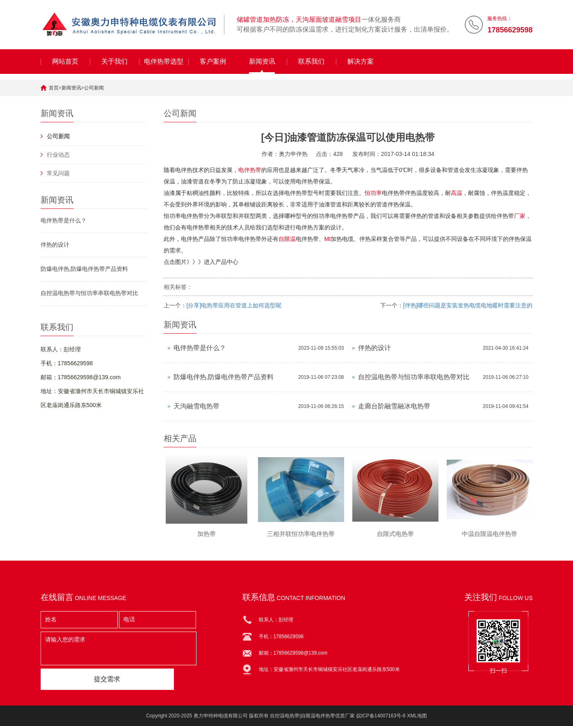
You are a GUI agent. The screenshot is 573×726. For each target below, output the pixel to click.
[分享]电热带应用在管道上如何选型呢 (234, 305)
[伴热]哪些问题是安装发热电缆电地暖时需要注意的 (468, 305)
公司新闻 (94, 88)
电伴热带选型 (163, 61)
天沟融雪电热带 (196, 406)
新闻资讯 (262, 61)
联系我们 (311, 61)
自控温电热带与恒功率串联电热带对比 (89, 293)
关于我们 (114, 61)
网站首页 (65, 61)
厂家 (519, 216)
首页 (54, 88)
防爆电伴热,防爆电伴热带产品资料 (84, 269)
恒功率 (373, 193)
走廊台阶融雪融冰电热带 (394, 406)
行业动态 (58, 154)
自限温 (287, 239)
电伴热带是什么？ (64, 220)
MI (327, 239)
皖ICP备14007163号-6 (381, 716)
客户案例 (213, 61)
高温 (456, 193)
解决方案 (360, 61)
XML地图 (417, 716)
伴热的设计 (55, 244)
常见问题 (58, 173)
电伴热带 (249, 170)
